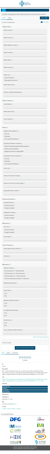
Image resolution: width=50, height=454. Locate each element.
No (6, 296)
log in (15, 404)
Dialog (8, 352)
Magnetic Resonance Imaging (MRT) (14, 151)
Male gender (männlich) (11, 80)
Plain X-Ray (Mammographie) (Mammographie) (17, 146)
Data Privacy (33, 447)
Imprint (20, 447)
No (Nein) (7, 136)
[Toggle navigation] (4, 10)
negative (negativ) (9, 208)
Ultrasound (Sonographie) (11, 149)
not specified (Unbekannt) (12, 139)
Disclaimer (26, 447)
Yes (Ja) (7, 134)
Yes (6, 293)
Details (9, 17)
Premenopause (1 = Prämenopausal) (14, 271)
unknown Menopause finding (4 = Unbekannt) (17, 278)
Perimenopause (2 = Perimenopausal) (15, 273)
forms (44, 22)
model (3, 17)
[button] (44, 18)
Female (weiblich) (9, 77)
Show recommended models (25, 348)
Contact (15, 447)
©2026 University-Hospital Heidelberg (24, 448)
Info (3, 352)
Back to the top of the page (40, 337)
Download (15, 352)
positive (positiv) (9, 205)
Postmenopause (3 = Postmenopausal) (15, 276)
